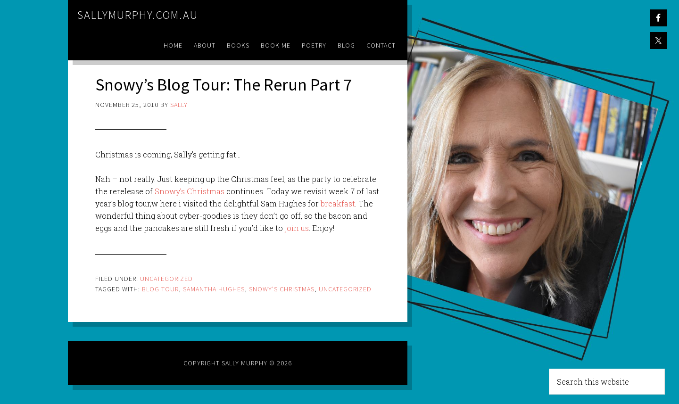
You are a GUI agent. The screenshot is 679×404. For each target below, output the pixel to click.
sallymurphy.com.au (137, 15)
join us (297, 228)
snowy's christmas (282, 289)
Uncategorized (166, 278)
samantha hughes (214, 289)
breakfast (338, 203)
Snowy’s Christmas (189, 191)
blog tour (160, 289)
